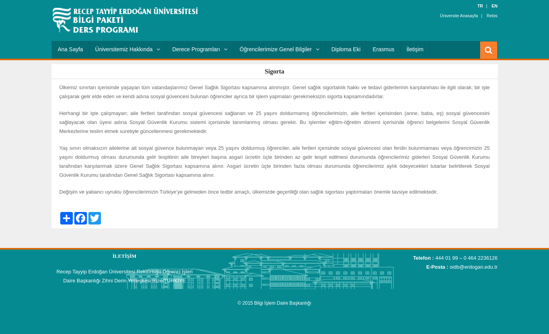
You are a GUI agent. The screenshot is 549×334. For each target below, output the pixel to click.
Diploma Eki (346, 49)
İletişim (415, 49)
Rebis (491, 15)
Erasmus (383, 49)
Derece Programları (199, 49)
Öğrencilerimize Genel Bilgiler (279, 49)
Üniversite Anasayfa (459, 15)
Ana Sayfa (70, 49)
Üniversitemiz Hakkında (127, 49)
